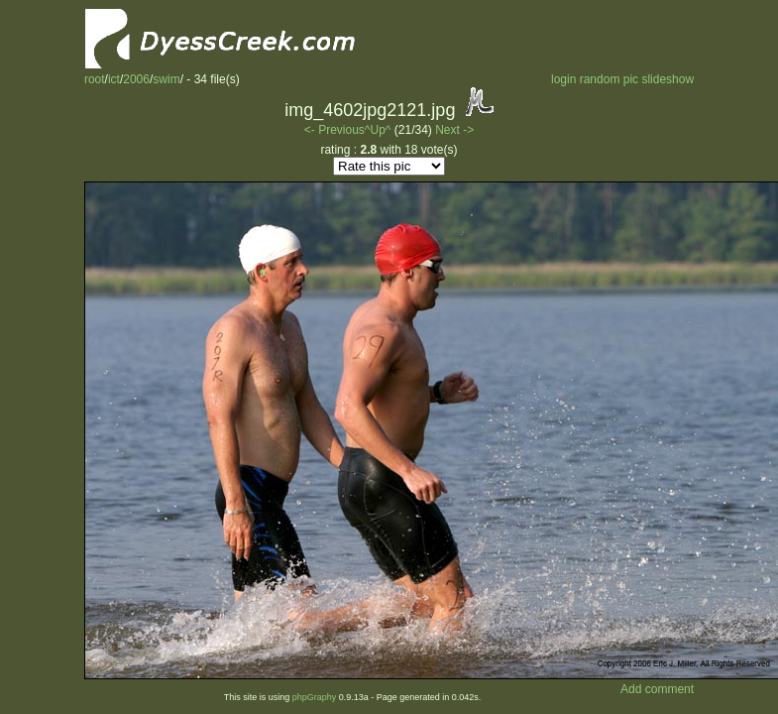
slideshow (667, 79)
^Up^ (378, 130)
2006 (136, 79)
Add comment (657, 689)
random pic (609, 79)
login (563, 79)
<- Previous (334, 130)
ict (114, 79)
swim (166, 79)
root (94, 79)
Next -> (454, 130)
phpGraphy (314, 697)
